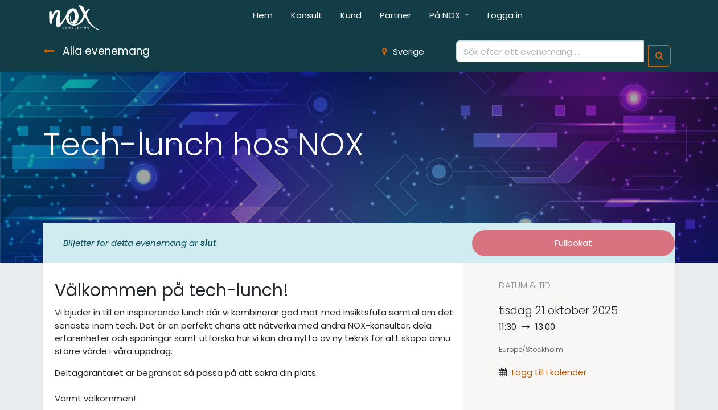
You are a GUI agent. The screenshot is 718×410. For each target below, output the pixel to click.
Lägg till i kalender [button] (549, 372)
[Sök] (659, 56)
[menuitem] (263, 18)
